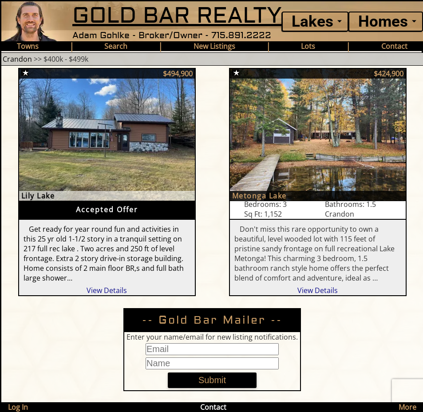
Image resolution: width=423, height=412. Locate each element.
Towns (28, 46)
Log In (18, 407)
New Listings (214, 46)
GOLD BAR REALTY (177, 15)
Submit (212, 380)
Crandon (17, 59)
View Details (107, 290)
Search (115, 46)
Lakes (312, 21)
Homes (383, 21)
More (407, 407)
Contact (394, 46)
